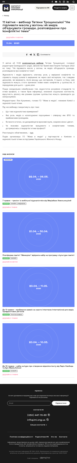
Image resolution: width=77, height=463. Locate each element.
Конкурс (14, 371)
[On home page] (13, 8)
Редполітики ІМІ (42, 437)
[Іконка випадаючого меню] (72, 8)
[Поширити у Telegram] (30, 55)
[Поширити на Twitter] (34, 55)
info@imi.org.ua (36, 420)
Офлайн (13, 258)
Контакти (63, 437)
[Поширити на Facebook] (27, 55)
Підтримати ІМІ (42, 8)
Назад (6, 16)
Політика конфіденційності (21, 437)
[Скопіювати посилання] (44, 55)
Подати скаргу (60, 8)
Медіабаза (21, 203)
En (4, 2)
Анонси (6, 203)
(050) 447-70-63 (37, 415)
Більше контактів (37, 425)
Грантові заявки (16, 314)
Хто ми (54, 437)
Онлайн (13, 203)
